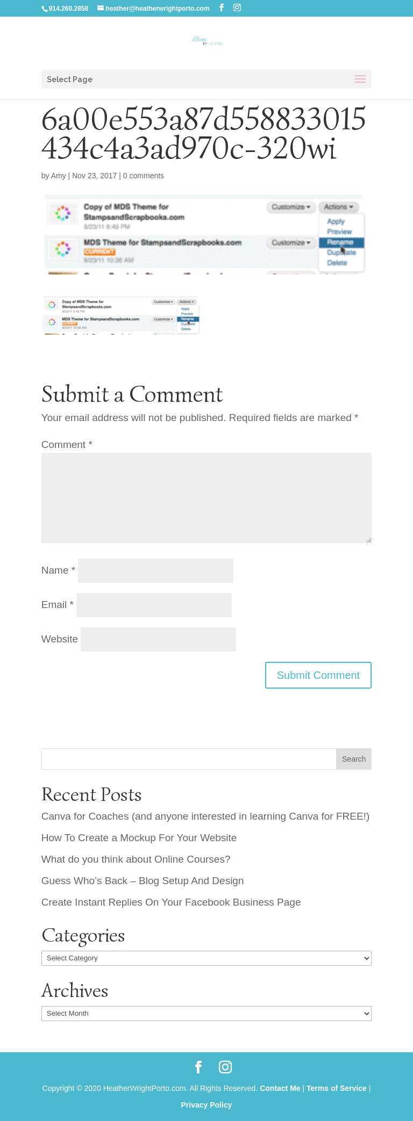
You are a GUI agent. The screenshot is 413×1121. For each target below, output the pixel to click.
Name (58, 570)
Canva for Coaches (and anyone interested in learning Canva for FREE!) (205, 816)
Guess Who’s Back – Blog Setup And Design (142, 880)
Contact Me (280, 1088)
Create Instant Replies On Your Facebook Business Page (171, 902)
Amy (58, 175)
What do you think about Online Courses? (136, 859)
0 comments (143, 175)
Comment (66, 444)
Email (57, 604)
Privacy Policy (206, 1105)
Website (59, 639)
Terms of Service (337, 1088)
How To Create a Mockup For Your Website (139, 837)
